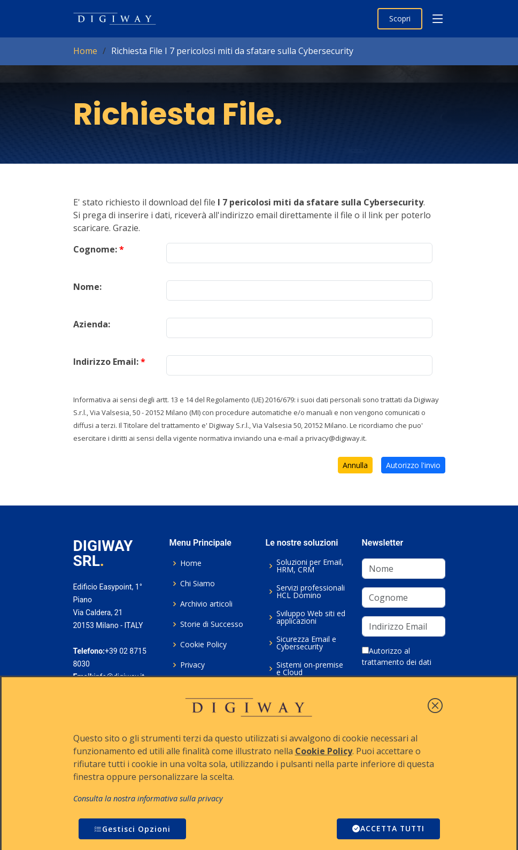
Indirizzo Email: (109, 361)
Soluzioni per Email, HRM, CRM (310, 565)
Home (85, 51)
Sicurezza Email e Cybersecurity (306, 642)
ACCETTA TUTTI (387, 829)
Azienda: (91, 324)
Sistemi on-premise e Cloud (309, 668)
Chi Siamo (197, 583)
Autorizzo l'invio (413, 465)
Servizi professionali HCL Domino (310, 591)
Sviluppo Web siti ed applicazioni (310, 617)
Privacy (192, 665)
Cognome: (98, 249)
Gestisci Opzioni (132, 829)
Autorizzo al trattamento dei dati (396, 656)
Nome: (87, 287)
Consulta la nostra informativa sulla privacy (148, 798)
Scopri (400, 18)
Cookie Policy (203, 644)
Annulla (355, 465)
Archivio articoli (206, 604)
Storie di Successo (211, 624)
